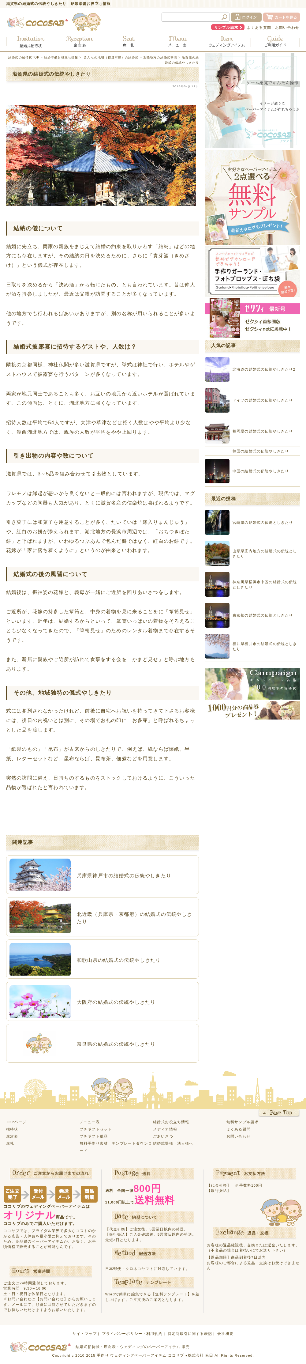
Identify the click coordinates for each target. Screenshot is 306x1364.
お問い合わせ (287, 27)
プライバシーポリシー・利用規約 (132, 1334)
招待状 (12, 1129)
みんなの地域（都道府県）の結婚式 (111, 57)
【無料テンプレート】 (171, 1294)
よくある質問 (259, 27)
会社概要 (225, 1334)
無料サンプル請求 (242, 1122)
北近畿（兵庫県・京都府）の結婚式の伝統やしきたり (134, 917)
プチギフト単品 (94, 1136)
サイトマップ (85, 1334)
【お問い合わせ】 (52, 1299)
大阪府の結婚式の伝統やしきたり (116, 1002)
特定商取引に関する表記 (190, 1334)
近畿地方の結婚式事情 (160, 57)
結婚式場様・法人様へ (173, 1143)
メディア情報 (165, 1129)
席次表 (12, 1136)
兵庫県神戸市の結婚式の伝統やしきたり (124, 875)
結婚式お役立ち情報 (171, 1122)
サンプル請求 (226, 27)
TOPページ (16, 1122)
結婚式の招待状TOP (23, 57)
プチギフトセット (96, 1129)
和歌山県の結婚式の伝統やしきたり (119, 960)
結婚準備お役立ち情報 (61, 57)
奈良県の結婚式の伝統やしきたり (116, 1044)
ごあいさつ (163, 1136)
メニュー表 (90, 1122)
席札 (10, 1143)
